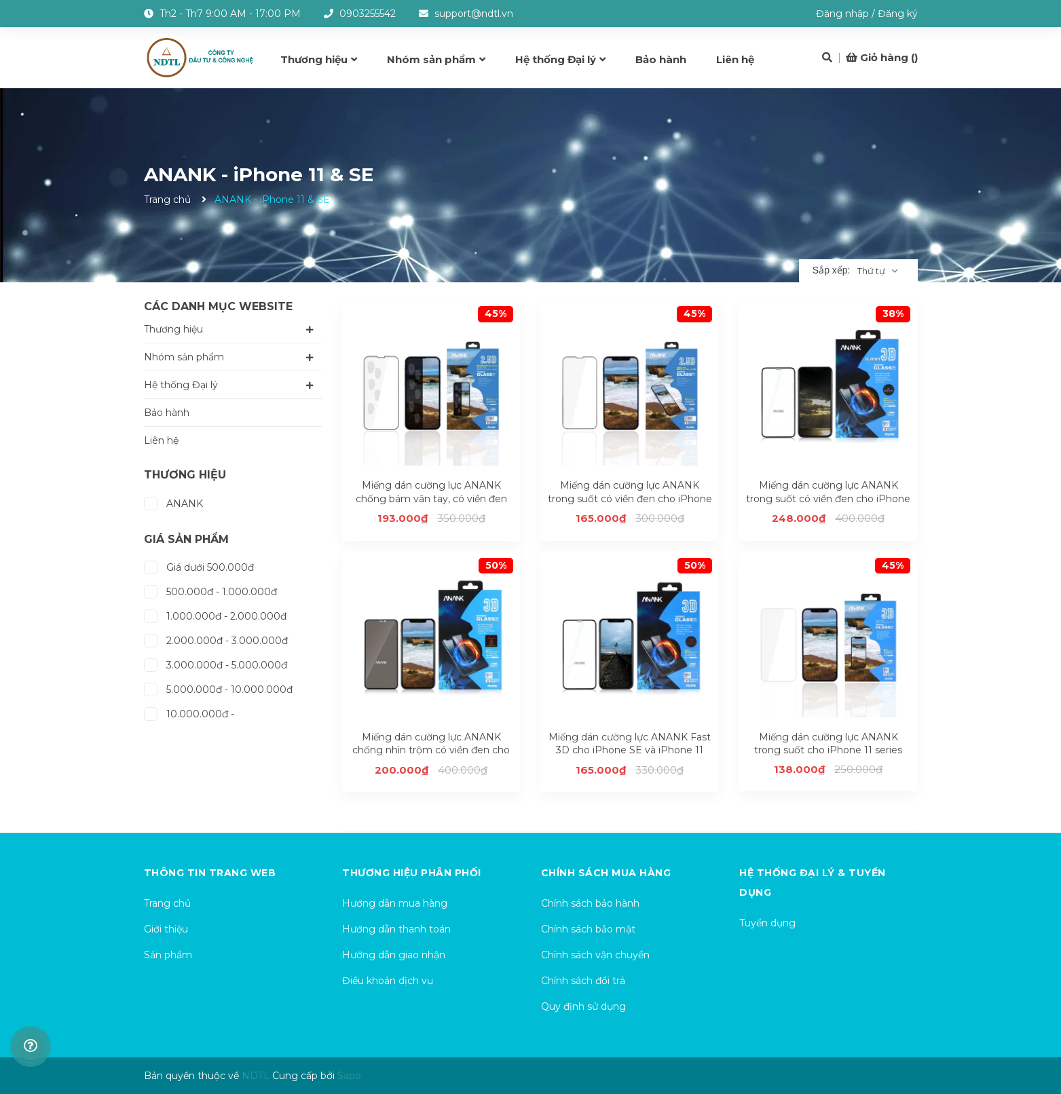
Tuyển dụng (767, 923)
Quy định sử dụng (583, 1006)
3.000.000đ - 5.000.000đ (215, 663)
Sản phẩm (168, 955)
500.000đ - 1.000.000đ (210, 590)
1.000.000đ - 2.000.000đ (215, 614)
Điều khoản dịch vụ (387, 981)
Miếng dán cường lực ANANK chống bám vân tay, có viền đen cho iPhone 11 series (431, 498)
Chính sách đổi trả (583, 981)
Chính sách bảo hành (590, 903)
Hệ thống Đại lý (181, 385)
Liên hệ (161, 440)
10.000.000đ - (189, 712)
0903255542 (367, 13)
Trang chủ (167, 903)
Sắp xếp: (832, 270)
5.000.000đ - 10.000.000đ (218, 688)
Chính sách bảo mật (588, 929)
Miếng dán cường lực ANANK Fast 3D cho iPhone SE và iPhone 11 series (629, 750)
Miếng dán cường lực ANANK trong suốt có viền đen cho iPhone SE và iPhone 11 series (828, 498)
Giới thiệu (166, 929)
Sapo (349, 1076)
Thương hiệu (173, 329)
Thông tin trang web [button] (210, 873)
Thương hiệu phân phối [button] (411, 873)
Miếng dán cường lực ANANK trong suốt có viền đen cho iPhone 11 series (630, 498)
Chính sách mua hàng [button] (606, 873)
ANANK (173, 502)
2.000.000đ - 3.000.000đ (216, 639)
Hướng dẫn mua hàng (394, 903)
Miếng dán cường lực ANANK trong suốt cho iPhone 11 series (828, 744)
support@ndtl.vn (473, 13)
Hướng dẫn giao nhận (393, 955)
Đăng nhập (842, 13)
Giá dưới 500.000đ (199, 565)
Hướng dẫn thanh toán (396, 929)
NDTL (255, 1076)
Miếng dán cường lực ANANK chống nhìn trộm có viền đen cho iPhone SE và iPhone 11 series (431, 750)
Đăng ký (898, 13)
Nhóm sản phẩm (184, 357)
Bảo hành (166, 413)
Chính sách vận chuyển (595, 955)
